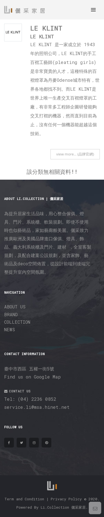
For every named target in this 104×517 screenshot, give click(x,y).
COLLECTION (17, 322)
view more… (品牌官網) (75, 154)
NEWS (9, 329)
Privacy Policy (66, 498)
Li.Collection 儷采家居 (63, 507)
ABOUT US (15, 307)
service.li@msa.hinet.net (37, 407)
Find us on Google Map (32, 377)
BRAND (11, 314)
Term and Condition (24, 498)
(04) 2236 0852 (37, 399)
